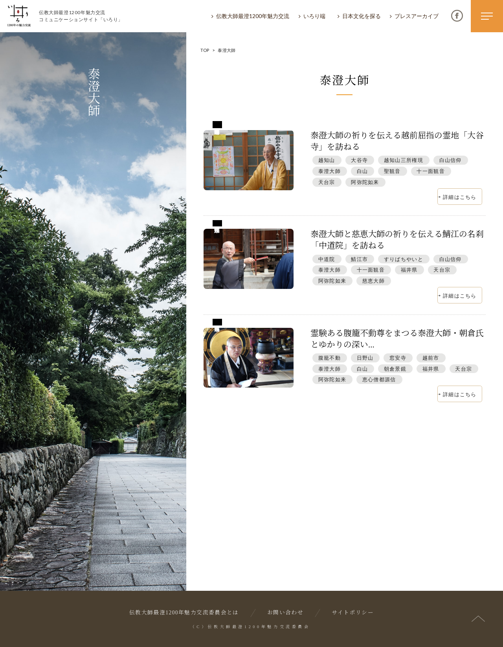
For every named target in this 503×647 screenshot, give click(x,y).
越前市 (430, 358)
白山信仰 (450, 160)
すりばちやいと (403, 259)
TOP (204, 50)
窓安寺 (397, 358)
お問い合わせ (285, 613)
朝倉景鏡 (395, 369)
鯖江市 (359, 259)
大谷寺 (359, 160)
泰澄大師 (329, 171)
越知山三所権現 (403, 160)
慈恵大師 (373, 281)
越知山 (326, 160)
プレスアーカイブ (417, 16)
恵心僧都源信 (379, 379)
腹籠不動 (329, 358)
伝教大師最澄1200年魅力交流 (252, 16)
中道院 (326, 259)
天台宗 (326, 182)
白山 (362, 171)
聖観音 (392, 171)
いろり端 (314, 16)
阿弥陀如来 (365, 182)
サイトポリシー (353, 613)
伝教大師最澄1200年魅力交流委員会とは (184, 613)
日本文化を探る (361, 16)
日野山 (365, 358)
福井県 (409, 270)
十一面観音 (430, 171)
